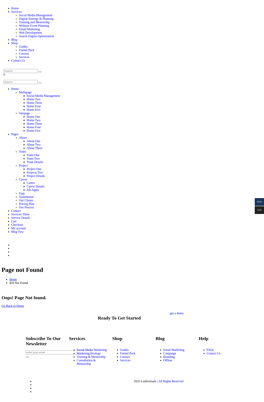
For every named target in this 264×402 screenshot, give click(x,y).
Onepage (24, 113)
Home (15, 8)
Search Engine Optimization (36, 36)
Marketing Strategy (89, 353)
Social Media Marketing (92, 349)
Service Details (20, 217)
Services (16, 11)
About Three (34, 148)
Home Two (33, 99)
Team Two (33, 158)
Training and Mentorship (34, 22)
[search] (40, 82)
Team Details (35, 162)
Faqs (22, 193)
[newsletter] (27, 357)
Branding (169, 356)
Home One (33, 116)
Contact (16, 210)
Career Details (35, 186)
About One (33, 141)
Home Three (34, 102)
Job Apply (33, 190)
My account (18, 228)
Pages (14, 134)
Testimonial (26, 196)
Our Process (26, 207)
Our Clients (26, 200)
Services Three (20, 214)
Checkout (17, 224)
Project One (34, 169)
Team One (33, 155)
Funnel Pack (26, 50)
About (23, 137)
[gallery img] (3, 238)
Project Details (36, 176)
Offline (167, 360)
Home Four (34, 106)
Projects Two (35, 172)
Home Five (34, 109)
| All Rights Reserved (170, 381)
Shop (14, 43)
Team (22, 151)
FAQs (210, 349)
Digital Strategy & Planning (36, 18)
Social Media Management (35, 15)
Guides (23, 46)
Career (23, 179)
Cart (14, 221)
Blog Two (17, 231)
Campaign (169, 353)
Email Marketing (29, 29)
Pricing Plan (26, 203)
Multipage (25, 92)
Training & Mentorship (91, 356)
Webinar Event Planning (34, 25)
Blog (14, 39)
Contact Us (18, 60)
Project (23, 165)
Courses (24, 53)
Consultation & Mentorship (86, 362)
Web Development (30, 32)
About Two (34, 144)
